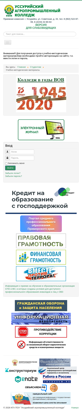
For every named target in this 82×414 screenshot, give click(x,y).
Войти (10, 168)
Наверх (75, 407)
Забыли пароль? (13, 176)
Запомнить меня (16, 163)
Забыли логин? (12, 173)
